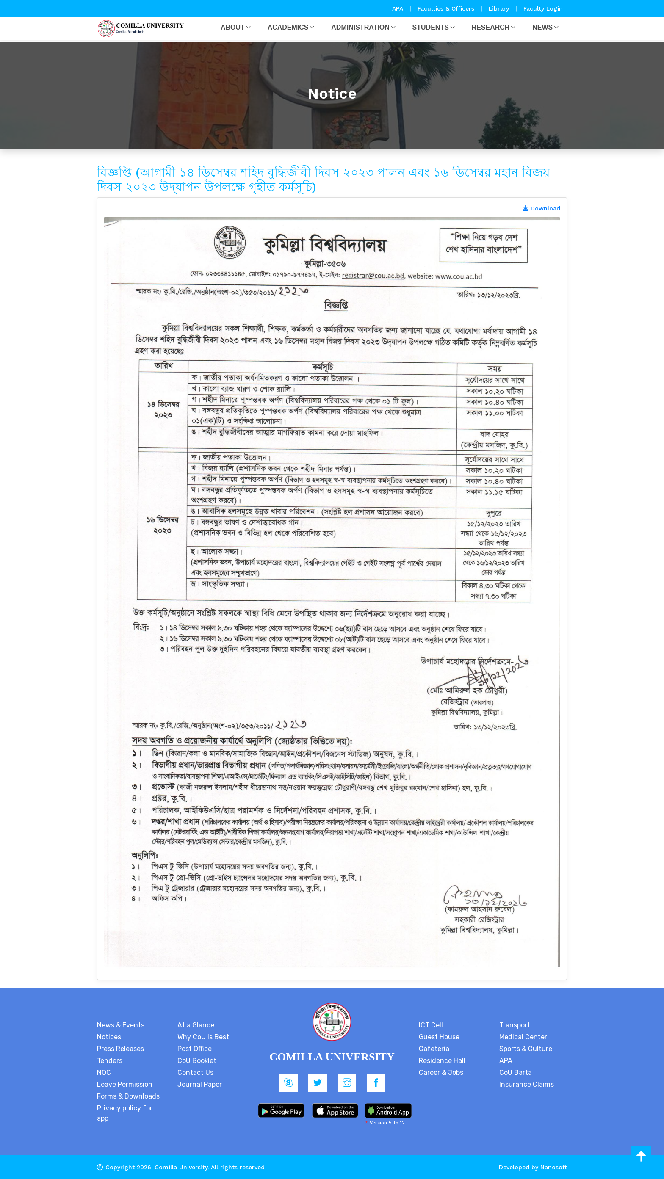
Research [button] (491, 27)
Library (500, 8)
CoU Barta (515, 1073)
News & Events (120, 1025)
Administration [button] (360, 27)
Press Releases (120, 1049)
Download (541, 208)
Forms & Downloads (128, 1096)
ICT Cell (431, 1025)
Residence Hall (442, 1061)
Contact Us (195, 1073)
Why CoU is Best (203, 1037)
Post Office (194, 1049)
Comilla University (181, 1167)
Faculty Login (543, 8)
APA (398, 8)
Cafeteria (434, 1049)
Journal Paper (199, 1084)
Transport (514, 1025)
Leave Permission (124, 1084)
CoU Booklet (196, 1061)
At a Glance (195, 1025)
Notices (109, 1037)
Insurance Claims (526, 1084)
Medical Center (523, 1037)
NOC (104, 1073)
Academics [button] (288, 27)
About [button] (233, 27)
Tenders (109, 1061)
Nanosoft (553, 1167)
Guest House (439, 1037)
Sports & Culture (525, 1049)
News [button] (542, 27)
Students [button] (430, 27)
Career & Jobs (441, 1073)
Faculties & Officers (446, 8)
